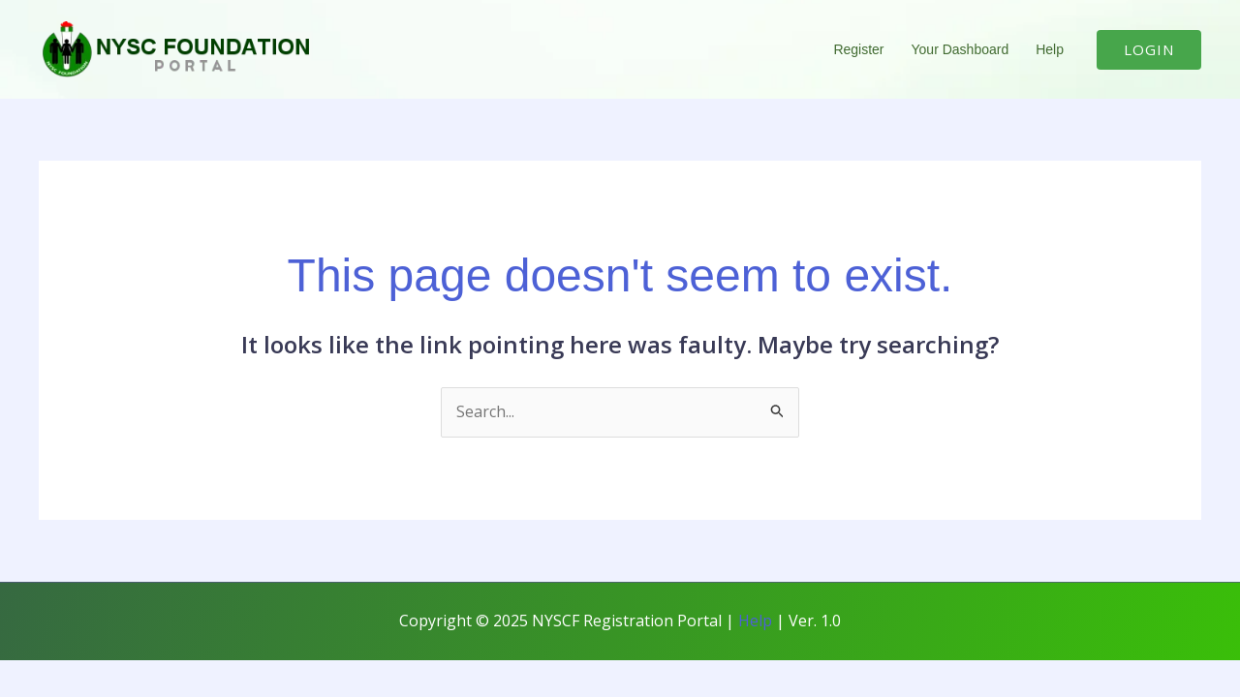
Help (1050, 49)
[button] (1149, 50)
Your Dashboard (960, 49)
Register (858, 49)
